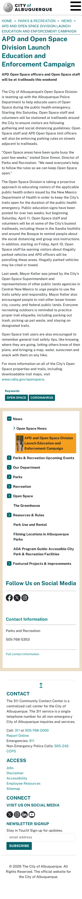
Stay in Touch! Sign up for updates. (34, 830)
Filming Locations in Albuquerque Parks (41, 536)
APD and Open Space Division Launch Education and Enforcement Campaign (44, 443)
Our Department (26, 467)
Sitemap (13, 789)
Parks (17, 477)
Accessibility (16, 778)
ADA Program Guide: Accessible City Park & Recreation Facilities (43, 551)
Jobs (10, 768)
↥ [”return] (41, 685)
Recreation (22, 486)
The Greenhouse (26, 506)
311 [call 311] (17, 730)
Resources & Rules (28, 515)
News (66, 21)
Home (7, 21)
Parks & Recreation (37, 21)
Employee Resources (23, 783)
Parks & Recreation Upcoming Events (43, 458)
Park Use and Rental (30, 525)
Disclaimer (15, 773)
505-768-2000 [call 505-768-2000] (37, 730)
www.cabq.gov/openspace (23, 379)
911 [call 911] (31, 741)
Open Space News (31, 428)
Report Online (17, 736)
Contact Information (27, 619)
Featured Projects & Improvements (42, 564)
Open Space (23, 496)
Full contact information (22, 654)
